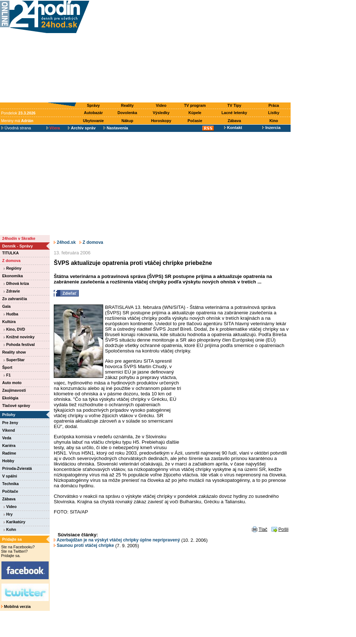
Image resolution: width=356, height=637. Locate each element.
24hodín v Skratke (18, 238)
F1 (7, 375)
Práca (273, 105)
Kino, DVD (14, 329)
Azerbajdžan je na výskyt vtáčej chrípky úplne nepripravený (117, 540)
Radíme (9, 453)
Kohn (10, 529)
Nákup (127, 120)
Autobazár (93, 112)
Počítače (10, 491)
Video (161, 105)
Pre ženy (10, 422)
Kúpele (195, 112)
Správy (93, 105)
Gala (6, 306)
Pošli (283, 529)
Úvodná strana (16, 128)
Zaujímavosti (14, 390)
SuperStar (14, 360)
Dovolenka (127, 112)
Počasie (194, 120)
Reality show (14, 352)
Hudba (11, 314)
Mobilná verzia (16, 606)
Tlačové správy (16, 405)
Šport (7, 367)
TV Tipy (234, 105)
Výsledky (161, 112)
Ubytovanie (93, 120)
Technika (10, 483)
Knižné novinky (19, 337)
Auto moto (11, 382)
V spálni (9, 476)
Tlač (263, 529)
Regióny (12, 268)
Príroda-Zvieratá (17, 468)
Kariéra (9, 445)
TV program (195, 105)
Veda (6, 438)
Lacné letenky (234, 112)
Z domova (11, 260)
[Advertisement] (191, 51)
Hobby (8, 461)
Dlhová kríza (16, 283)
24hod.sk (65, 242)
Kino (274, 120)
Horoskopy (161, 120)
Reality (127, 105)
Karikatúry (14, 522)
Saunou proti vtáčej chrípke (84, 545)
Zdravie (12, 291)
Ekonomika (12, 276)
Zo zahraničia (14, 299)
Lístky (273, 112)
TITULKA (10, 253)
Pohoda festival (19, 344)
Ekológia (10, 398)
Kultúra (9, 321)
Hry (8, 514)
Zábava (234, 120)
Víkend (8, 430)
